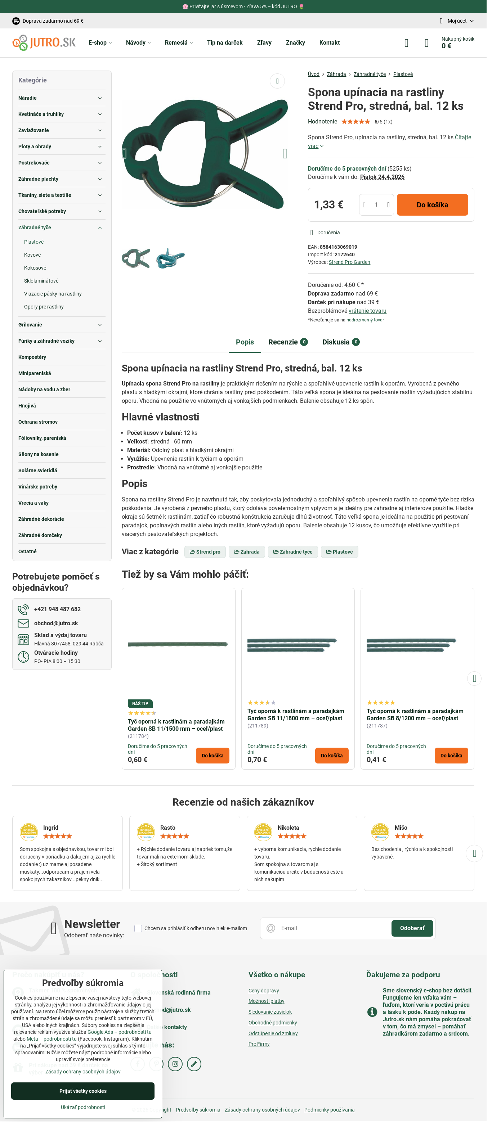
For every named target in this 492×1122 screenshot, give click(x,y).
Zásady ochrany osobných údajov (262, 1110)
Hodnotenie (322, 121)
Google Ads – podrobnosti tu (120, 1032)
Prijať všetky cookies (83, 1091)
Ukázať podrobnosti (83, 1107)
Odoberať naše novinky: (94, 935)
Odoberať (412, 928)
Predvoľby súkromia (198, 1110)
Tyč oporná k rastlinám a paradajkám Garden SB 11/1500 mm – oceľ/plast (176, 725)
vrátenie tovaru (367, 310)
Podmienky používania (329, 1110)
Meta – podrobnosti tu (52, 1039)
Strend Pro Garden (349, 262)
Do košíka (432, 204)
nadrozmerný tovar (365, 320)
